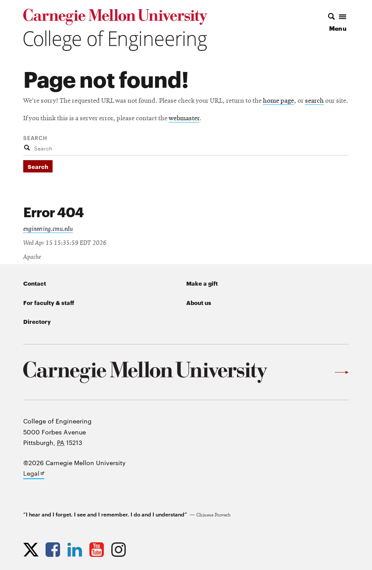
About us (198, 302)
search (314, 100)
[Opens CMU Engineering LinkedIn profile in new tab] (77, 549)
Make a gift (202, 283)
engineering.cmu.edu (48, 229)
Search (35, 137)
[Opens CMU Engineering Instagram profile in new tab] (121, 549)
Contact (34, 283)
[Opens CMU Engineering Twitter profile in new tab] (33, 549)
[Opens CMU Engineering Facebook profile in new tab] (55, 549)
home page (278, 100)
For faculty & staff (48, 302)
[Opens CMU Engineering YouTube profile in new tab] (99, 549)
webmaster (184, 118)
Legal (33, 474)
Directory (37, 321)
